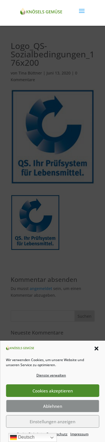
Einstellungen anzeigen (52, 421)
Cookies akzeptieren (52, 391)
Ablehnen (52, 406)
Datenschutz (56, 434)
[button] (96, 348)
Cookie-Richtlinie (30, 434)
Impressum (79, 434)
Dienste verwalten (51, 375)
